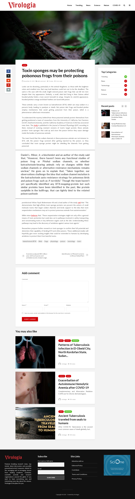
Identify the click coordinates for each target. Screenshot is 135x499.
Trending (79, 5)
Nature (106, 5)
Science (97, 5)
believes (34, 215)
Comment (25, 279)
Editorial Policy (77, 465)
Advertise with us (77, 461)
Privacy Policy (77, 478)
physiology (54, 241)
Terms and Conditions (79, 474)
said (79, 203)
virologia (62, 364)
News (88, 5)
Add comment (41, 81)
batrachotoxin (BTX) (29, 241)
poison (62, 241)
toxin (79, 241)
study (36, 125)
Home (69, 5)
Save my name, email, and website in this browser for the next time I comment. (47, 313)
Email (46, 305)
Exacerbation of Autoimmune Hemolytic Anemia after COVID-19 (73, 384)
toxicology (71, 241)
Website (68, 305)
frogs (46, 241)
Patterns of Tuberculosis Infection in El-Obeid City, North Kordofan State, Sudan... (74, 350)
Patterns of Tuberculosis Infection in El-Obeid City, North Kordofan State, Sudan (119, 115)
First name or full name (45, 461)
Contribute (75, 470)
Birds (40, 241)
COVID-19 (116, 5)
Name (24, 305)
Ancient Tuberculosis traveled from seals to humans (72, 419)
